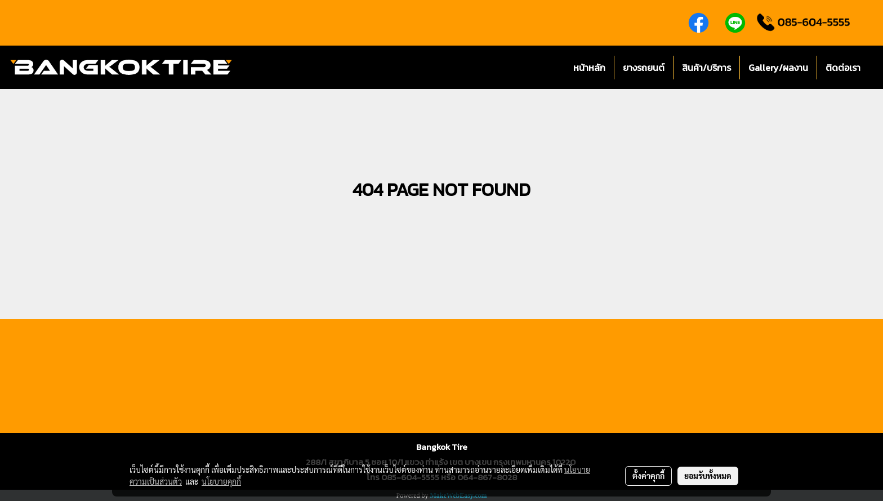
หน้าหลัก (589, 67)
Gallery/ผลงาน (778, 67)
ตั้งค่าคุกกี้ (648, 476)
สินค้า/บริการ (706, 67)
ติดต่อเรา (843, 67)
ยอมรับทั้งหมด (708, 476)
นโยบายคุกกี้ (221, 481)
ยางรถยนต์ (644, 67)
